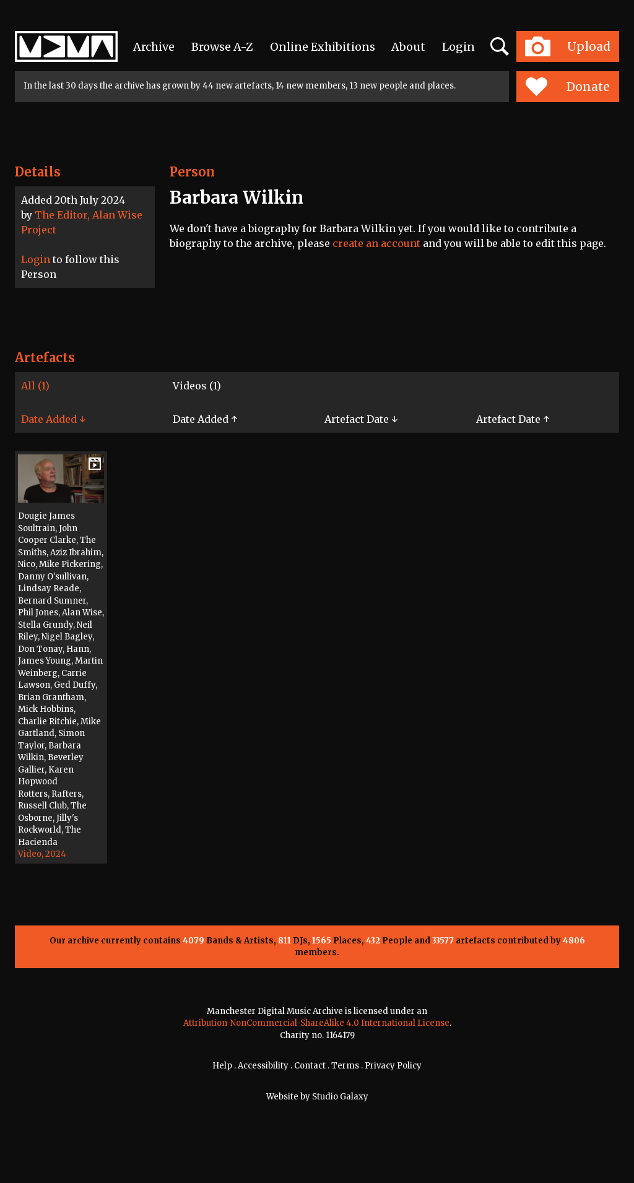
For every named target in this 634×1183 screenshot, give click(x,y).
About (408, 47)
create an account (376, 243)
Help (222, 1065)
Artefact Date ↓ (360, 419)
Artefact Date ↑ (512, 419)
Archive (154, 47)
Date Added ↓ (53, 419)
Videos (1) (197, 385)
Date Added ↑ (205, 419)
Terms (345, 1065)
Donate (567, 86)
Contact (310, 1065)
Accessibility (263, 1065)
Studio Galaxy (340, 1096)
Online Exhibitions (322, 47)
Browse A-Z (222, 47)
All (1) (35, 385)
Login (458, 47)
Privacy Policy (393, 1065)
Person (192, 172)
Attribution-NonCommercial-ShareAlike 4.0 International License (316, 1023)
